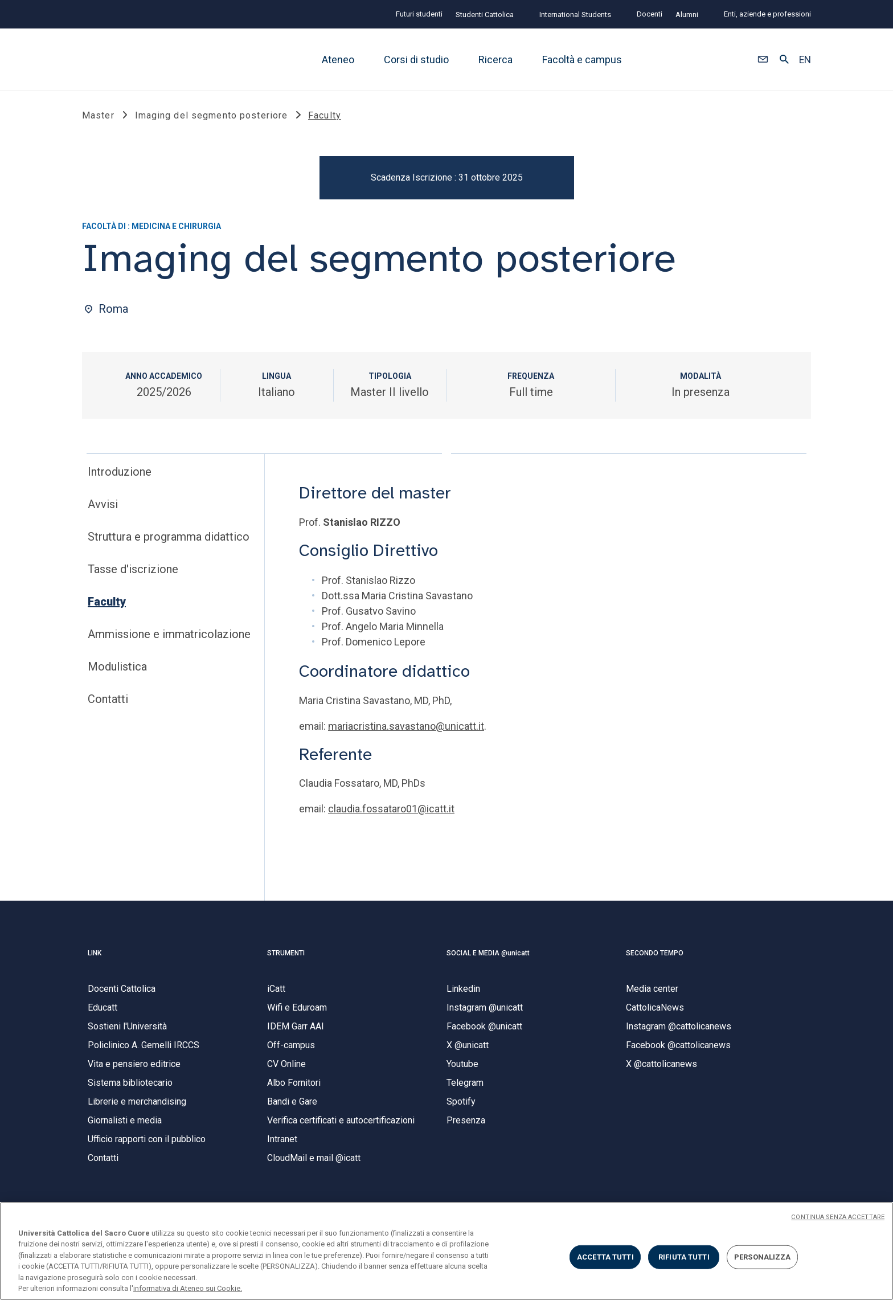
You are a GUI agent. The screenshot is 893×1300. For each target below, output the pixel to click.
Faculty (107, 604)
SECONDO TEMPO (654, 955)
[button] (762, 60)
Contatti (108, 702)
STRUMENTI (286, 955)
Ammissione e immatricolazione (169, 637)
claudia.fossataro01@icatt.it (391, 811)
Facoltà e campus (582, 60)
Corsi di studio (416, 60)
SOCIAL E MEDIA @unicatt (488, 955)
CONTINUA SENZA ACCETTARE (837, 1217)
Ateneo (338, 60)
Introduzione (119, 474)
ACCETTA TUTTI (605, 1257)
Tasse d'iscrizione (133, 572)
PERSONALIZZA (762, 1257)
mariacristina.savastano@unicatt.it (406, 728)
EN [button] (805, 60)
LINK (94, 955)
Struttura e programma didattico (168, 539)
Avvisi (103, 507)
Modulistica (117, 669)
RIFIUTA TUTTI (684, 1257)
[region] (446, 1251)
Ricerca (495, 60)
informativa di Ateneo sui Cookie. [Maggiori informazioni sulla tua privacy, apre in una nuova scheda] (187, 1288)
